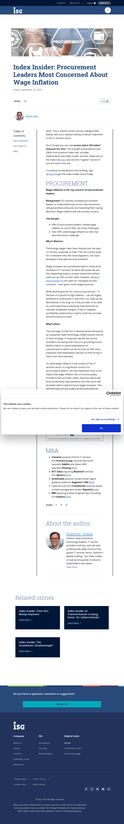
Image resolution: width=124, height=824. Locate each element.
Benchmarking (45, 753)
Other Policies (39, 784)
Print (105, 101)
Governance (44, 743)
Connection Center (72, 748)
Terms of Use (39, 779)
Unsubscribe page (72, 753)
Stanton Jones (31, 116)
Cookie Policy (20, 784)
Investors (17, 753)
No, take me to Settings (103, 419)
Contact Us (62, 704)
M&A (15, 151)
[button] (71, 567)
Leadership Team (21, 759)
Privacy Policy (20, 779)
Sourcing (43, 748)
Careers (61, 2)
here (63, 159)
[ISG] (21, 10)
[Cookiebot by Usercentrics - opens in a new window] (108, 394)
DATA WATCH (20, 146)
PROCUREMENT (20, 141)
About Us (74, 2)
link (74, 467)
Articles (67, 743)
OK (101, 428)
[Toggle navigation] (108, 10)
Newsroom (18, 764)
